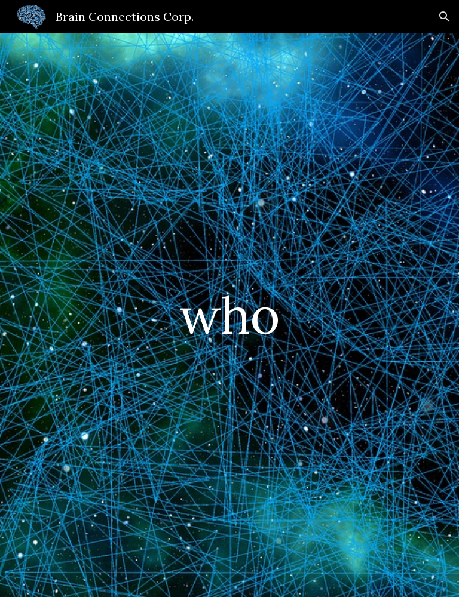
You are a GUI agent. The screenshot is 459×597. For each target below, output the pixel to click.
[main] (229, 315)
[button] (444, 16)
